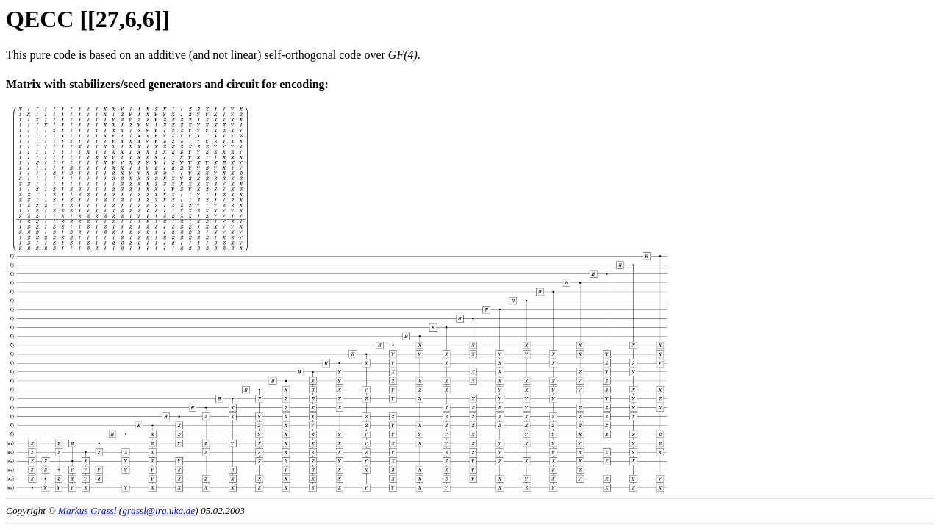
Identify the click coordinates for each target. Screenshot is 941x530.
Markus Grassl (87, 510)
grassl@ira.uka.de (158, 510)
